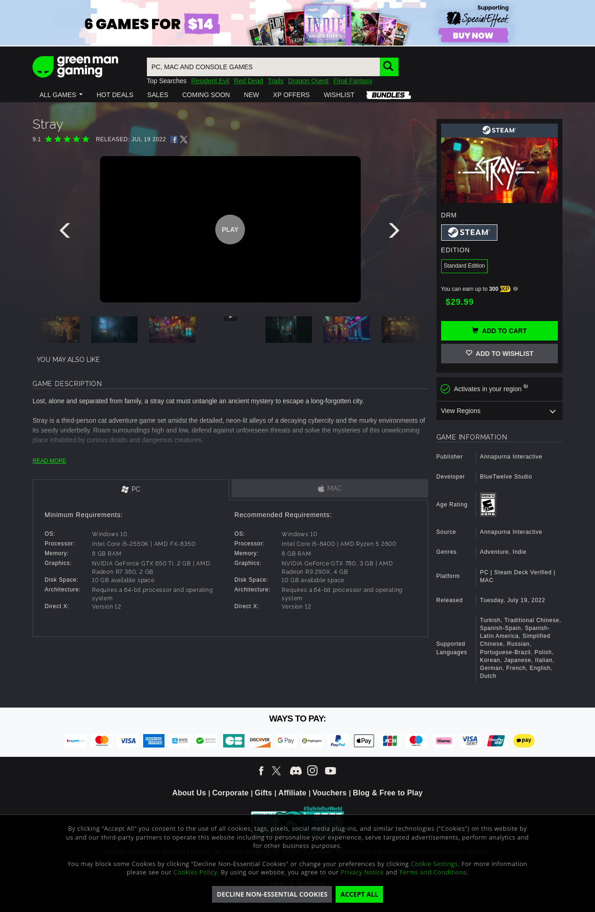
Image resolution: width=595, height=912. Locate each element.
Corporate (230, 793)
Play (230, 229)
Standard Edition (464, 265)
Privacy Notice (362, 872)
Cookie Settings (434, 864)
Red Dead (248, 81)
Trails (276, 81)
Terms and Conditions (432, 872)
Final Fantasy (352, 81)
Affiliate (292, 793)
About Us (189, 793)
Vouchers (329, 793)
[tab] (131, 489)
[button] (61, 94)
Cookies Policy (196, 872)
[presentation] (66, 232)
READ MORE (49, 461)
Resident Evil (210, 81)
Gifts (263, 793)
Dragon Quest (308, 81)
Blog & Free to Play (388, 793)
